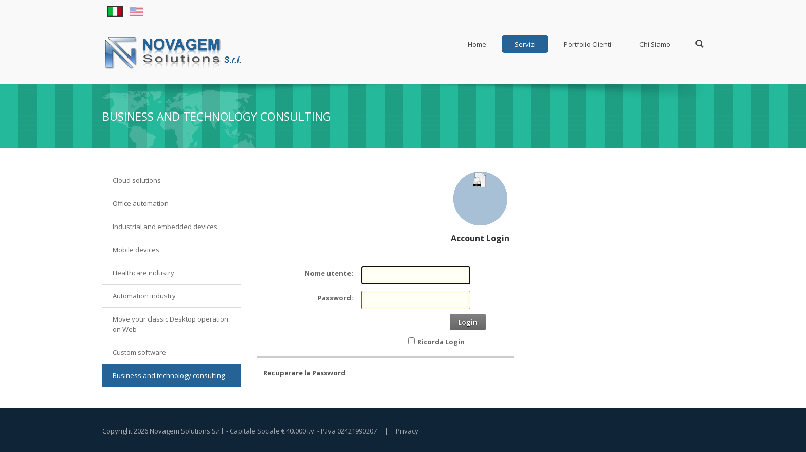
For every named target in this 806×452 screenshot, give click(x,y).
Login (468, 322)
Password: (335, 298)
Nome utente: (329, 273)
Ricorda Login (441, 341)
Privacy (407, 431)
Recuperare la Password (304, 373)
